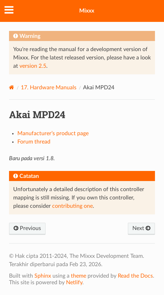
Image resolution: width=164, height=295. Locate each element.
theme (78, 276)
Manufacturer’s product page (53, 133)
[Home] (11, 87)
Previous (27, 228)
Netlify (74, 282)
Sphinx (42, 276)
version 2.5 (32, 66)
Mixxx (86, 11)
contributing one (72, 206)
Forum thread (33, 142)
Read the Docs (135, 276)
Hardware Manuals (48, 87)
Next (141, 228)
